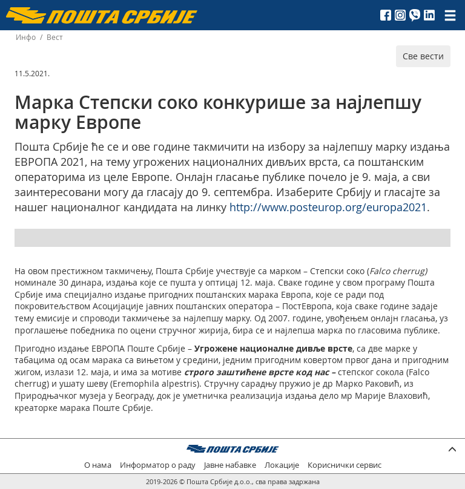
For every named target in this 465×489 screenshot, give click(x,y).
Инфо (26, 37)
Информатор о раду (158, 465)
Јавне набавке (230, 465)
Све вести (423, 56)
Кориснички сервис (344, 465)
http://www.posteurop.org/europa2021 (328, 207)
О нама (97, 465)
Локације (282, 465)
